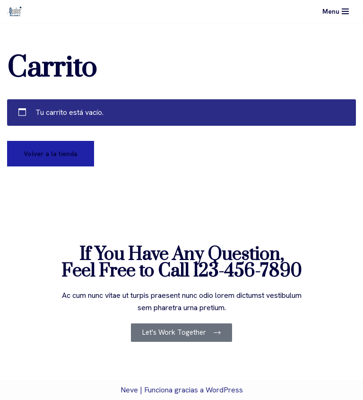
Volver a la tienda (51, 153)
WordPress (224, 390)
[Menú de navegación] (335, 11)
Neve (129, 390)
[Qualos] (14, 12)
